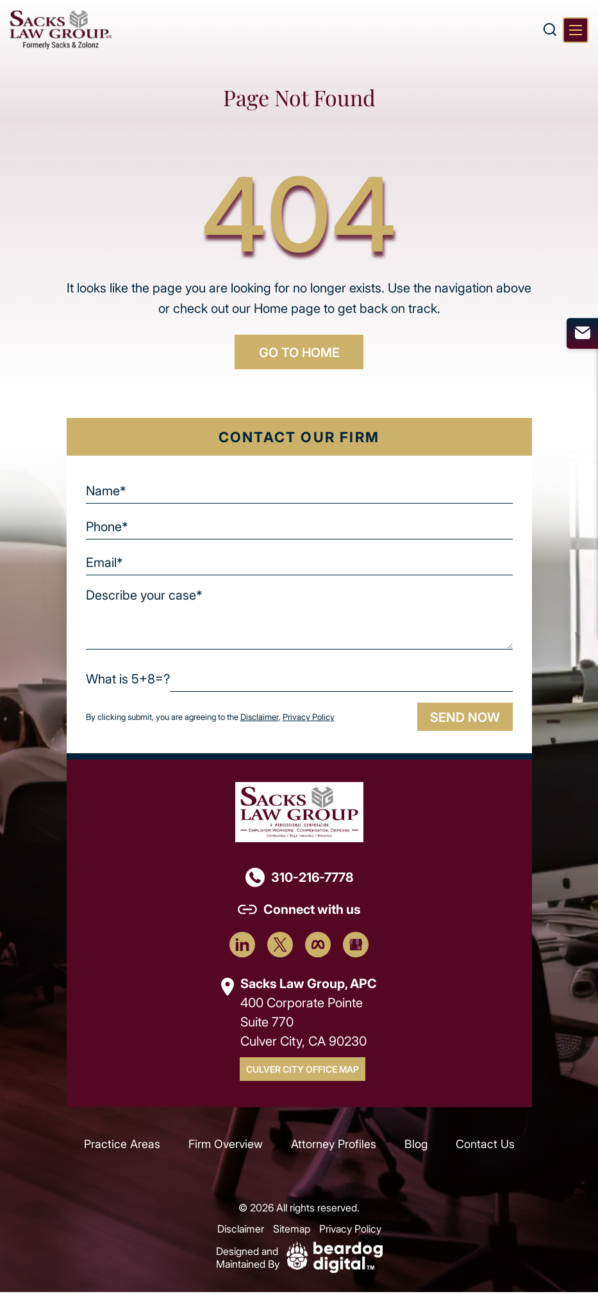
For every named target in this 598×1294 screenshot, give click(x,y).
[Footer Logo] (299, 812)
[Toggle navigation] (575, 30)
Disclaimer (259, 718)
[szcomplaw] (61, 29)
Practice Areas (122, 1145)
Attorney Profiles (333, 1145)
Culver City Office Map (302, 1070)
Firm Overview (225, 1145)
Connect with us (312, 910)
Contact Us (485, 1145)
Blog (416, 1145)
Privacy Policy (308, 718)
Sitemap (291, 1230)
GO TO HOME (299, 352)
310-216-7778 (312, 878)
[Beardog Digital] (335, 1257)
